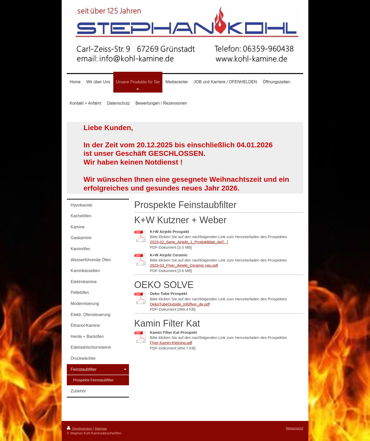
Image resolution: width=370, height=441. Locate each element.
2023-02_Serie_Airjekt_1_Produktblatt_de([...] (189, 242)
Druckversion (80, 428)
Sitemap (101, 428)
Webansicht (294, 428)
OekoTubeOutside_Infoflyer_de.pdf (180, 304)
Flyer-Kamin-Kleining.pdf (171, 342)
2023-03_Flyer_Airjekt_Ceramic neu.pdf (184, 265)
